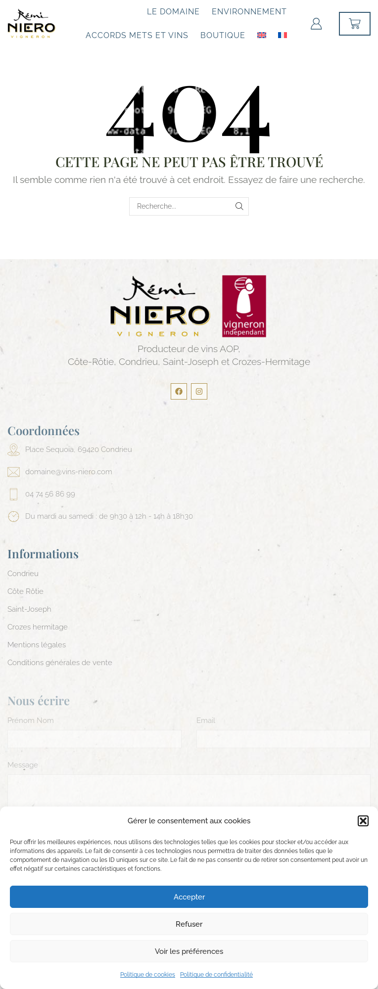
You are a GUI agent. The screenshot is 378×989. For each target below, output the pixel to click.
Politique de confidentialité (216, 974)
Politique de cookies (147, 974)
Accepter (189, 897)
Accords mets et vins (137, 35)
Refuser (189, 924)
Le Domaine (173, 11)
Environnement (249, 11)
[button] (363, 821)
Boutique (222, 35)
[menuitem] (261, 34)
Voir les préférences (189, 951)
